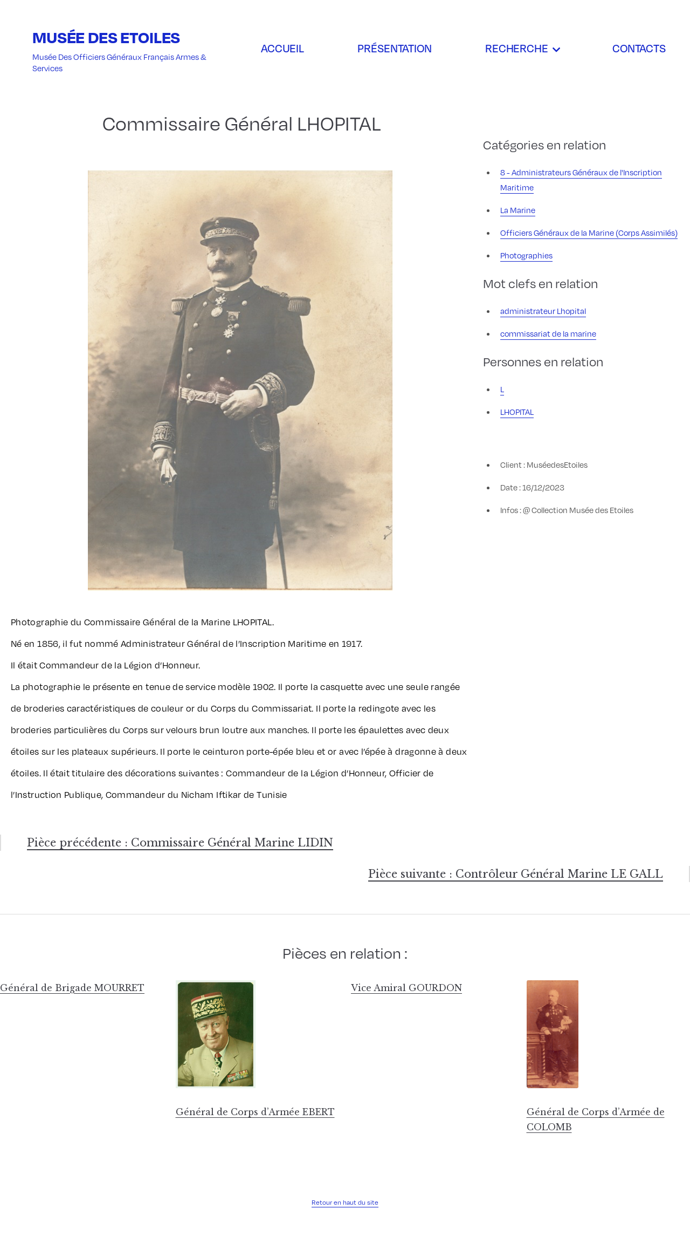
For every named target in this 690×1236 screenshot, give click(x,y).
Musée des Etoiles (106, 37)
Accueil (282, 48)
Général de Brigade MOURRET (72, 987)
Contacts (639, 48)
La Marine (517, 209)
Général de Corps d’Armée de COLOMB (596, 1119)
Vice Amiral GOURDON (406, 987)
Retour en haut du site (345, 1202)
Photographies (526, 255)
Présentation (394, 48)
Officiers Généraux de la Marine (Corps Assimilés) (589, 232)
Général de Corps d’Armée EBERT (255, 1112)
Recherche (516, 48)
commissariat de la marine (548, 333)
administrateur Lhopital (543, 310)
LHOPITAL (517, 411)
